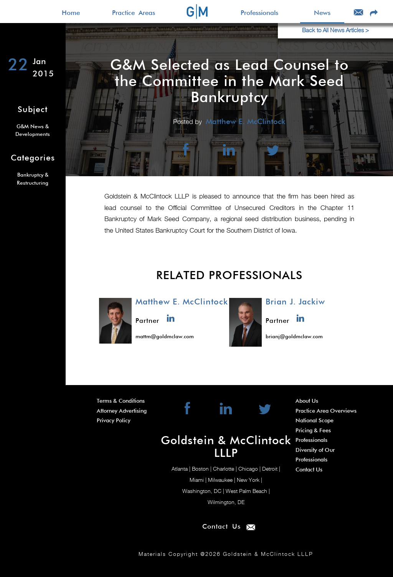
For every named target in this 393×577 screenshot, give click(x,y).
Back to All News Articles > (335, 30)
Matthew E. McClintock (181, 302)
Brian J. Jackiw (295, 302)
